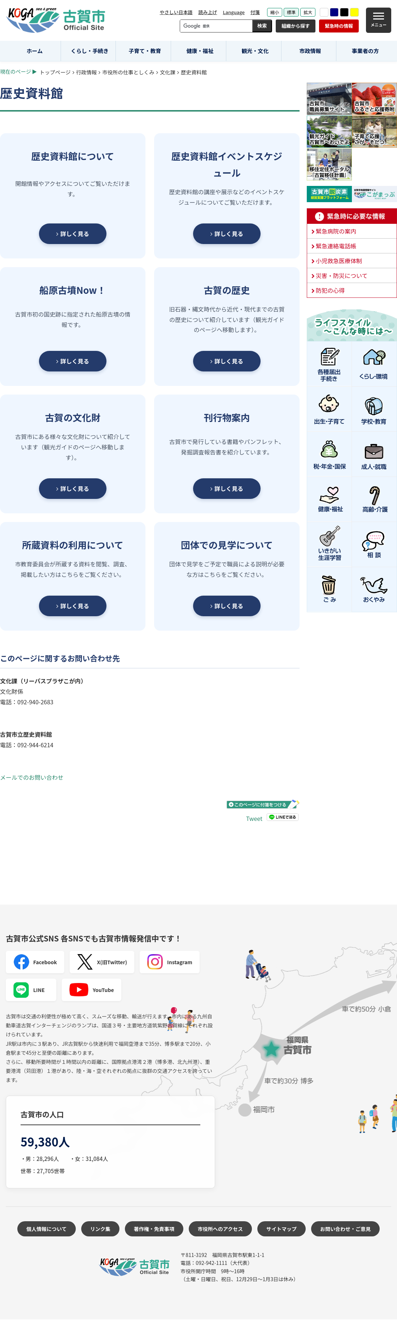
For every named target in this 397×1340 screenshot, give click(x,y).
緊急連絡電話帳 (336, 246)
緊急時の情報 (339, 25)
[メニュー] (378, 20)
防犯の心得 (330, 290)
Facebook (35, 962)
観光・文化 (255, 51)
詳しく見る (72, 233)
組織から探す (296, 25)
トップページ (55, 72)
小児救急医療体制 (339, 260)
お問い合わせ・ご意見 (345, 1228)
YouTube (91, 990)
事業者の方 (365, 51)
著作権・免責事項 (154, 1228)
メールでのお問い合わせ (32, 777)
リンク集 (100, 1228)
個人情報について (46, 1228)
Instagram (169, 962)
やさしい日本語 (176, 12)
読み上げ (207, 12)
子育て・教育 (144, 51)
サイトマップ (281, 1228)
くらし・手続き (90, 51)
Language (234, 12)
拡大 (308, 12)
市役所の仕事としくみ (128, 72)
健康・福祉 (200, 51)
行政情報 (86, 72)
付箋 (255, 12)
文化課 (167, 72)
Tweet (254, 818)
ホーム (35, 51)
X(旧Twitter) (102, 962)
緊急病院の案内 (336, 231)
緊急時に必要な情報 (352, 216)
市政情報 (310, 51)
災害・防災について (342, 275)
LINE (29, 990)
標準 (291, 12)
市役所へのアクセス (220, 1228)
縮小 (274, 12)
